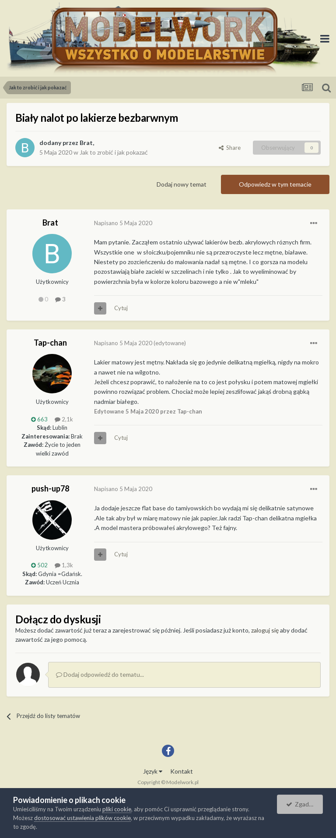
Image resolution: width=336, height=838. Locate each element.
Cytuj (121, 307)
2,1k (64, 419)
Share (230, 147)
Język (152, 771)
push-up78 (50, 488)
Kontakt (181, 771)
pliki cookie (116, 809)
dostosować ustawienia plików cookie (82, 817)
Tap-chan (50, 342)
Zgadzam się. (304, 804)
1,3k (64, 565)
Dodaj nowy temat (181, 184)
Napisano (123, 222)
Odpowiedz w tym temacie (275, 184)
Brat (86, 142)
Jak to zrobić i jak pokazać (114, 152)
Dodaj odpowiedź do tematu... (100, 674)
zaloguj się (265, 630)
